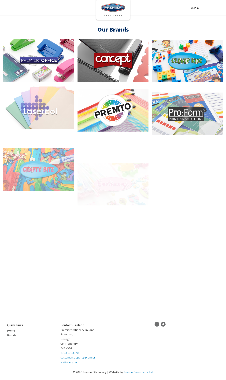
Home (11, 330)
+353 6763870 (69, 353)
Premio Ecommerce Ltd (138, 372)
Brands (195, 8)
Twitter (163, 324)
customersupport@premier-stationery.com (78, 360)
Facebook (157, 324)
